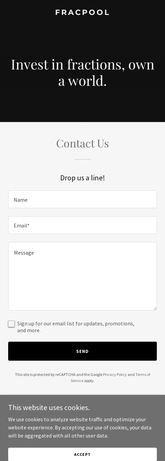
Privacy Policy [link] (115, 374)
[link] (82, 12)
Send (82, 351)
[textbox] (82, 199)
